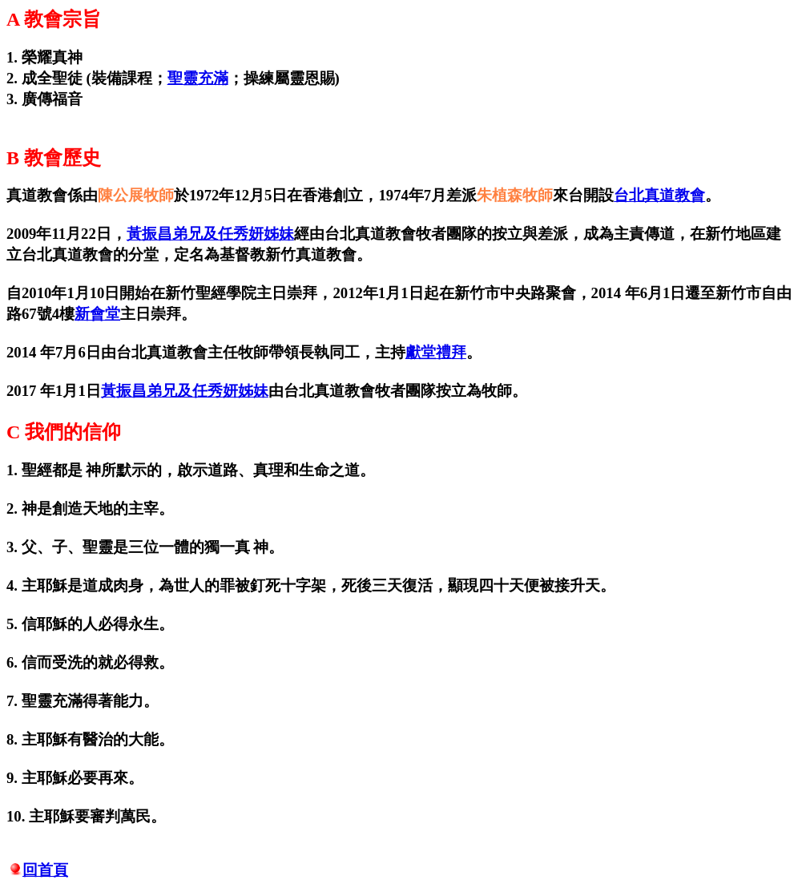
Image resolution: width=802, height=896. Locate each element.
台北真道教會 (659, 195)
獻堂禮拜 (435, 352)
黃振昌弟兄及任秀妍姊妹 (210, 233)
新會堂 (97, 313)
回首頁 (45, 870)
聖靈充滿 (197, 78)
